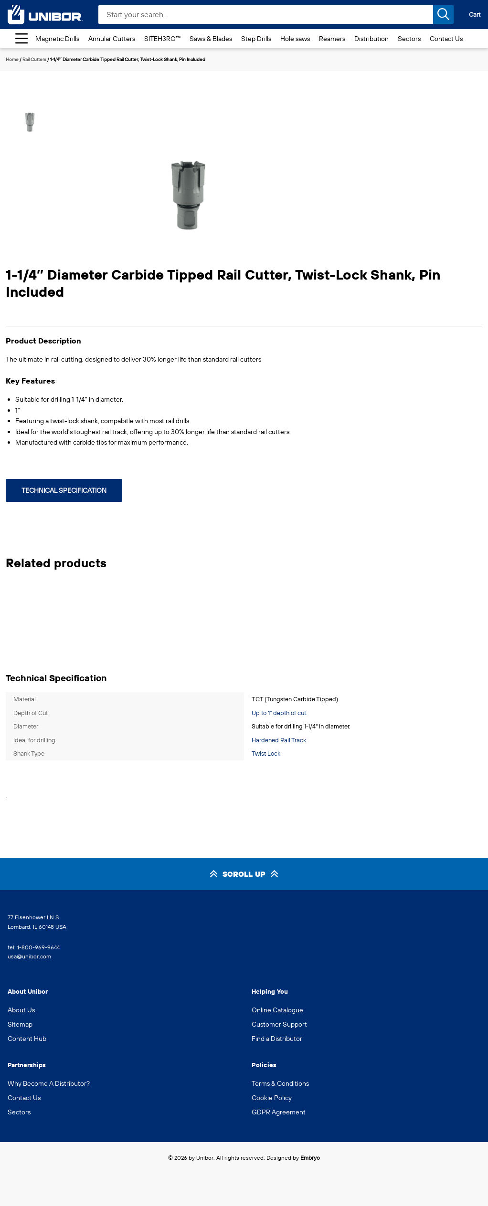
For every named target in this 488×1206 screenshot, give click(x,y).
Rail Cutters (34, 59)
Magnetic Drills (57, 38)
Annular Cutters (111, 38)
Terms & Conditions (280, 1083)
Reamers (332, 38)
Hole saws (295, 38)
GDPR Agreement (279, 1112)
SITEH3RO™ (162, 38)
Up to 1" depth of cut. (280, 713)
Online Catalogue (277, 1010)
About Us (21, 1010)
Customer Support (279, 1024)
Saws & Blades (211, 38)
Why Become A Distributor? (49, 1083)
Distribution (371, 38)
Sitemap (20, 1024)
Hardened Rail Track (279, 740)
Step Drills (256, 38)
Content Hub (27, 1038)
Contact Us (446, 38)
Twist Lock (266, 753)
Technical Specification (63, 490)
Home (12, 59)
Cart (474, 14)
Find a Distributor (277, 1038)
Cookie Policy (272, 1097)
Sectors (409, 38)
